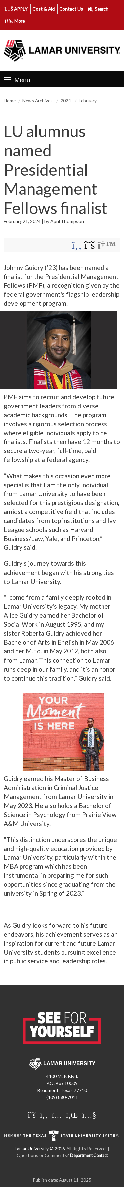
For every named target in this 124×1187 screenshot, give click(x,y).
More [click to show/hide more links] (15, 21)
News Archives (38, 100)
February (88, 100)
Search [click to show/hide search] (98, 9)
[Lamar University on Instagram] (56, 1114)
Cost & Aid (43, 9)
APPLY (16, 9)
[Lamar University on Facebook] (44, 1114)
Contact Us (71, 9)
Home (10, 100)
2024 (66, 100)
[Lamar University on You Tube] (89, 1114)
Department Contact (89, 1155)
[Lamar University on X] (31, 1114)
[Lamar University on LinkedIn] (72, 1114)
